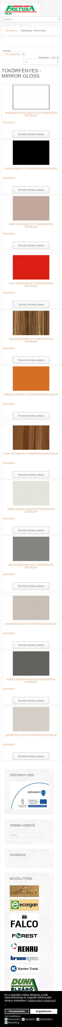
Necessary (14, 1019)
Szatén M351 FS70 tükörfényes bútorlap (31, 735)
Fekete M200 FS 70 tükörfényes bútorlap (31, 168)
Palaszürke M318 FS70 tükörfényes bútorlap (31, 566)
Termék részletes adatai (31, 134)
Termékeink (11, 30)
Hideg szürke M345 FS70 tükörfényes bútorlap (31, 510)
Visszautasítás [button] (17, 1011)
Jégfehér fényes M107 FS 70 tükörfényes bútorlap (31, 114)
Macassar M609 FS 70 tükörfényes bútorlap (31, 340)
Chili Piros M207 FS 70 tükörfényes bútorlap (31, 284)
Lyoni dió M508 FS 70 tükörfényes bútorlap (31, 453)
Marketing (13, 1022)
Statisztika (45, 1019)
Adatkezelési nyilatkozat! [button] (41, 1000)
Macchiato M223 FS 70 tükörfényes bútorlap (31, 225)
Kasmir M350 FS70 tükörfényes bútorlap (31, 624)
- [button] (5, 1004)
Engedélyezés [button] (43, 1011)
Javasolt (29, 1019)
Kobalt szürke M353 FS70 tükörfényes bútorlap (31, 680)
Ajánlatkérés (9, 122)
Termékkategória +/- (13, 54)
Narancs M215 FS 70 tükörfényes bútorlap (31, 394)
